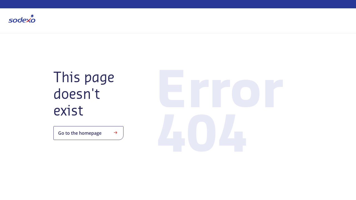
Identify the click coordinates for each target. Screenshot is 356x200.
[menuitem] (21, 19)
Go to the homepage (88, 132)
